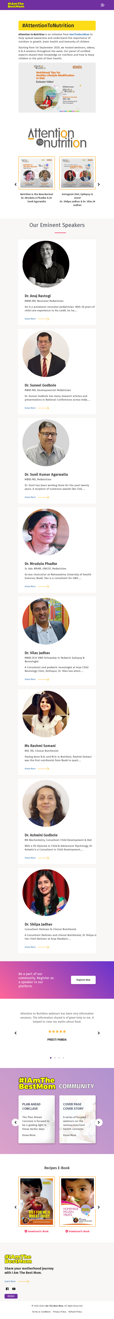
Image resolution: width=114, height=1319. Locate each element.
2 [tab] (55, 1058)
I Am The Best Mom (53, 1306)
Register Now (83, 980)
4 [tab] (63, 1058)
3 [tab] (59, 1058)
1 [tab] (50, 1058)
